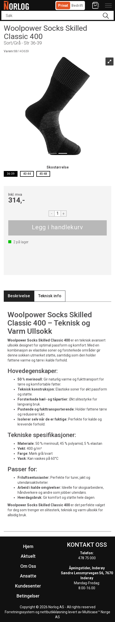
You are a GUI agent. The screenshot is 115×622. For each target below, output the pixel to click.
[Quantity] (58, 213)
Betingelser (28, 595)
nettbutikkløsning (53, 612)
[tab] (19, 296)
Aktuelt (28, 556)
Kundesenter (28, 585)
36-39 (11, 174)
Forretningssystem (20, 612)
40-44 (27, 174)
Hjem (28, 546)
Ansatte (28, 575)
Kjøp (57, 228)
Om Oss (28, 566)
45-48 (43, 174)
